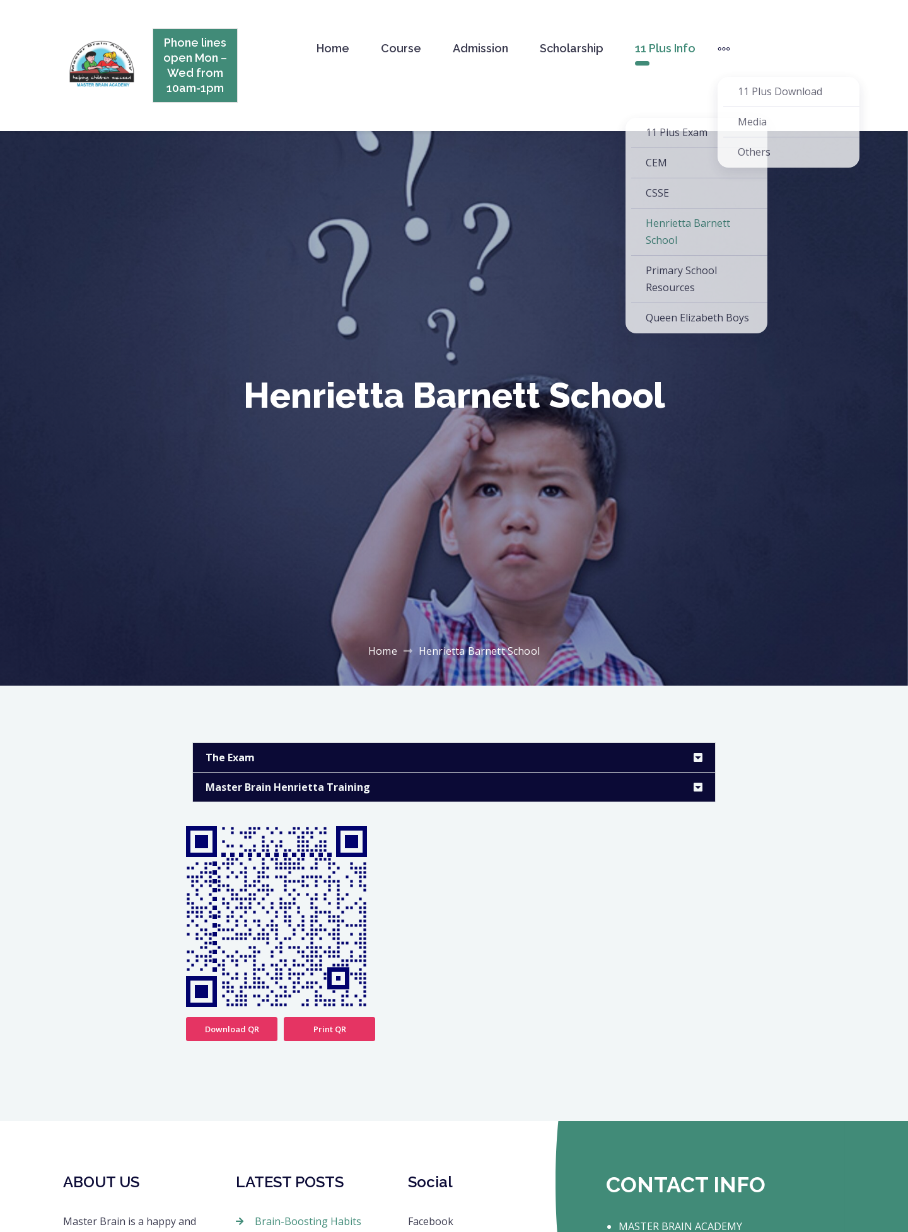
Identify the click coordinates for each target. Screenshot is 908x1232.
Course (401, 48)
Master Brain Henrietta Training (288, 787)
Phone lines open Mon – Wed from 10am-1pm (195, 65)
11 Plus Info (665, 48)
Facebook (430, 1221)
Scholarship (571, 48)
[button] (454, 757)
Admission (480, 48)
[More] (723, 48)
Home (333, 48)
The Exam (230, 757)
